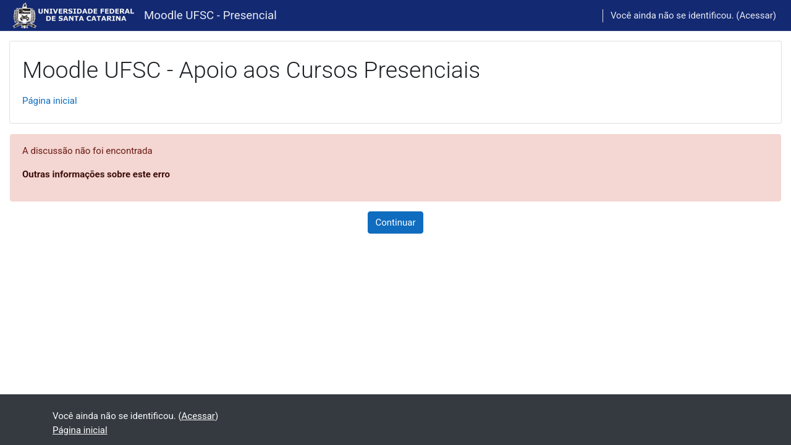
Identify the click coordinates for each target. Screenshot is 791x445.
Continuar (396, 222)
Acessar (755, 15)
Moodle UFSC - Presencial (210, 15)
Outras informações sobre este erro (96, 174)
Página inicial (49, 100)
